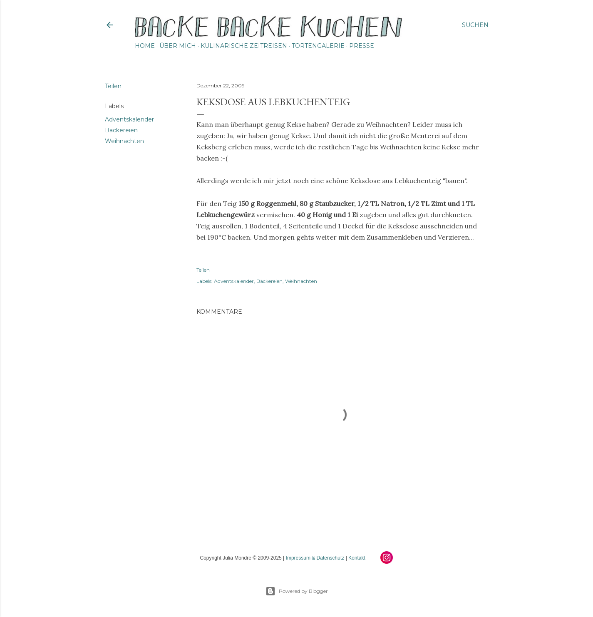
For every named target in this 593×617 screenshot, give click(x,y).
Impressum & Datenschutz (315, 558)
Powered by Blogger (296, 591)
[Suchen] (475, 25)
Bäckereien (121, 130)
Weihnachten (124, 141)
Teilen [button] (113, 86)
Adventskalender (129, 119)
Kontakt (356, 558)
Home (145, 46)
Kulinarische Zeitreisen (244, 46)
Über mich (177, 46)
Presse (361, 46)
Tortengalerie (318, 46)
